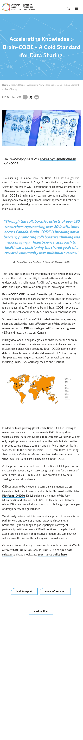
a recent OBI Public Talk (17, 550)
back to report (24, 591)
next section (41, 611)
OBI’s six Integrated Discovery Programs (49, 328)
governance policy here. (52, 554)
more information (55, 591)
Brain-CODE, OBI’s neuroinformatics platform (31, 294)
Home (5, 85)
